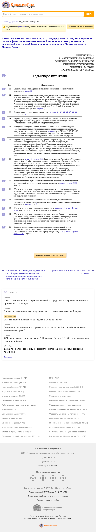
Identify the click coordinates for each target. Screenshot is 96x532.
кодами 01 (54, 112)
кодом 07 (40, 108)
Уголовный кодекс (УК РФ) (13, 396)
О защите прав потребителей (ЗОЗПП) (66, 387)
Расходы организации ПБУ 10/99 (64, 418)
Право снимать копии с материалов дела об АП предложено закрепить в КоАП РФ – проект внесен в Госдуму (46, 302)
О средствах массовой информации (65, 405)
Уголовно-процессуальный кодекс (17, 431)
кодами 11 (29, 204)
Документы (13, 22)
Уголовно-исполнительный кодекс (17, 427)
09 (76, 112)
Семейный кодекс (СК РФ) (13, 422)
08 (73, 112)
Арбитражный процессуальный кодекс (19, 405)
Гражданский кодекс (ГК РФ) (14, 378)
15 (25, 114)
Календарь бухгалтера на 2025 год (64, 427)
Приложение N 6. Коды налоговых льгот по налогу (70, 272)
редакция (22, 27)
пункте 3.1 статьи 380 (34, 159)
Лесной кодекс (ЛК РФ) (12, 418)
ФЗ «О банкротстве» (58, 382)
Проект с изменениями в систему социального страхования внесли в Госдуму (42, 311)
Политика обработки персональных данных (48, 496)
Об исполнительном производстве (64, 391)
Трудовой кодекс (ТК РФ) (13, 391)
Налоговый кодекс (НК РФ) (14, 387)
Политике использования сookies (57, 518)
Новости (12, 292)
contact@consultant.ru (48, 465)
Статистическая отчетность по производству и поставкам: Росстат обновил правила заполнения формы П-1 (45, 329)
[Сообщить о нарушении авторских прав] (48, 507)
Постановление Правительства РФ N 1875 (67, 436)
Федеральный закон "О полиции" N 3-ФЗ (67, 414)
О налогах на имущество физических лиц (67, 400)
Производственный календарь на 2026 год (68, 409)
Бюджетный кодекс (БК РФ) (14, 400)
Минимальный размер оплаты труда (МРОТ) (68, 422)
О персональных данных (60, 396)
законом (51, 131)
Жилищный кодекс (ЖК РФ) (14, 382)
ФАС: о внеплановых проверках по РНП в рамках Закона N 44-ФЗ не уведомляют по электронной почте (46, 339)
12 (15, 114)
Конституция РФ (9, 409)
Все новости (9, 357)
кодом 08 (28, 91)
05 (67, 112)
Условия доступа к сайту (48, 500)
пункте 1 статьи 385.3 (68, 183)
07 (70, 112)
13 (17, 114)
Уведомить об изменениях (82, 27)
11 (79, 112)
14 (21, 114)
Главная (5, 22)
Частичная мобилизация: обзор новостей (67, 431)
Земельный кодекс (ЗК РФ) (14, 414)
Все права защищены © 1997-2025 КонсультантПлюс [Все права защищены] (48, 488)
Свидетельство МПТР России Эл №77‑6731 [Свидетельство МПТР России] (48, 492)
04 (64, 112)
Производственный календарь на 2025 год (21, 436)
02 (61, 112)
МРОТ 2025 (54, 378)
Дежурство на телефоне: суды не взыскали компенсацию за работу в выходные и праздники (44, 350)
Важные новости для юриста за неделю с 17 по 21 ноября (33, 319)
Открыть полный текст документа (50, 255)
